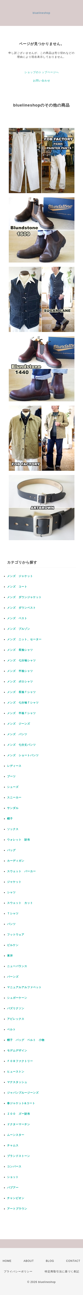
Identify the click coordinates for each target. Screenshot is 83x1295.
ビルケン (13, 945)
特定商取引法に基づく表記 (62, 1271)
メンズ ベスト (17, 618)
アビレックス (15, 1018)
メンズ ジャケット (20, 576)
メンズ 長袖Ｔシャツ (21, 692)
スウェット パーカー (21, 871)
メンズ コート (17, 586)
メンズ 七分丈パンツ (21, 744)
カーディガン (15, 860)
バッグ (11, 850)
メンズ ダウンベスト (21, 607)
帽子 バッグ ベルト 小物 (25, 1040)
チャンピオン (15, 1198)
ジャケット (14, 881)
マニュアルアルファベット (24, 987)
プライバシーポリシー (18, 1271)
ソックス (13, 829)
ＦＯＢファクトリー (20, 1061)
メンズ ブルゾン (18, 628)
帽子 (10, 818)
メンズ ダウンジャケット (24, 597)
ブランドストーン (18, 1156)
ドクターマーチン (18, 1124)
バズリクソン (15, 1008)
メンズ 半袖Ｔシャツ (21, 713)
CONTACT (73, 1260)
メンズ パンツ (17, 734)
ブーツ (11, 776)
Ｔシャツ (13, 913)
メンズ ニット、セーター (24, 639)
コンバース (14, 1166)
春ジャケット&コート (21, 1103)
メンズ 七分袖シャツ (21, 660)
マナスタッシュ (17, 1082)
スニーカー (14, 797)
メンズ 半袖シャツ (20, 671)
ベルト (11, 1029)
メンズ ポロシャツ (20, 681)
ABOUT (28, 1260)
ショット (13, 1177)
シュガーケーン (17, 997)
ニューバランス (17, 966)
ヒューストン (15, 1071)
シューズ (13, 787)
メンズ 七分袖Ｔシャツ (23, 702)
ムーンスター (15, 1134)
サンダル (13, 808)
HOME (7, 1260)
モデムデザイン (17, 1050)
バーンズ (13, 976)
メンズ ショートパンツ (23, 755)
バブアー (13, 1187)
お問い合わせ (41, 80)
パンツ (11, 924)
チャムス (13, 1145)
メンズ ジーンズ (18, 723)
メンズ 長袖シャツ (20, 649)
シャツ (11, 892)
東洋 (10, 955)
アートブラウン (17, 1208)
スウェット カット (20, 902)
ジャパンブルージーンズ (23, 1092)
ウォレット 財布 (18, 839)
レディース (15, 765)
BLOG (50, 1260)
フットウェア (15, 934)
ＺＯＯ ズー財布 (18, 1113)
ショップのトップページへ (41, 72)
